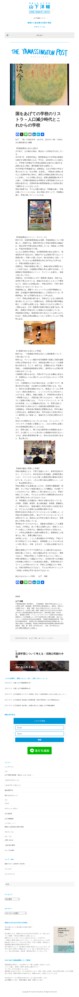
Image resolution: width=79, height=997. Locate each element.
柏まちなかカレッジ (11, 795)
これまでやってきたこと (13, 785)
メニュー (39, 35)
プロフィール (39, 27)
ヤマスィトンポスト (46, 638)
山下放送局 (8, 814)
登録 (39, 740)
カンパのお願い (10, 850)
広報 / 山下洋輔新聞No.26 (21, 683)
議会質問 (9, 790)
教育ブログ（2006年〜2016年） (15, 864)
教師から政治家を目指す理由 (39, 23)
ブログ (7, 803)
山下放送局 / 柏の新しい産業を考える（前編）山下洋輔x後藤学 (34, 705)
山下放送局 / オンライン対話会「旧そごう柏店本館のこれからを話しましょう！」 (40, 694)
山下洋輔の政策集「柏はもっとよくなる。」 (19, 775)
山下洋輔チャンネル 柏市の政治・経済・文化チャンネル (24, 980)
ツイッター (8, 869)
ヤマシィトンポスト (11, 808)
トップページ (9, 767)
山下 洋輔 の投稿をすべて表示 (25, 628)
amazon (7, 929)
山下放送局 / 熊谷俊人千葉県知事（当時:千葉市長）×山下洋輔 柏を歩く (36, 700)
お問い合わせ (9, 840)
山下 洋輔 (34, 638)
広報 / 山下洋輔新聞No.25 (21, 688)
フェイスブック (10, 874)
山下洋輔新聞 (9, 819)
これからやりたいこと (12, 780)
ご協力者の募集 (10, 845)
